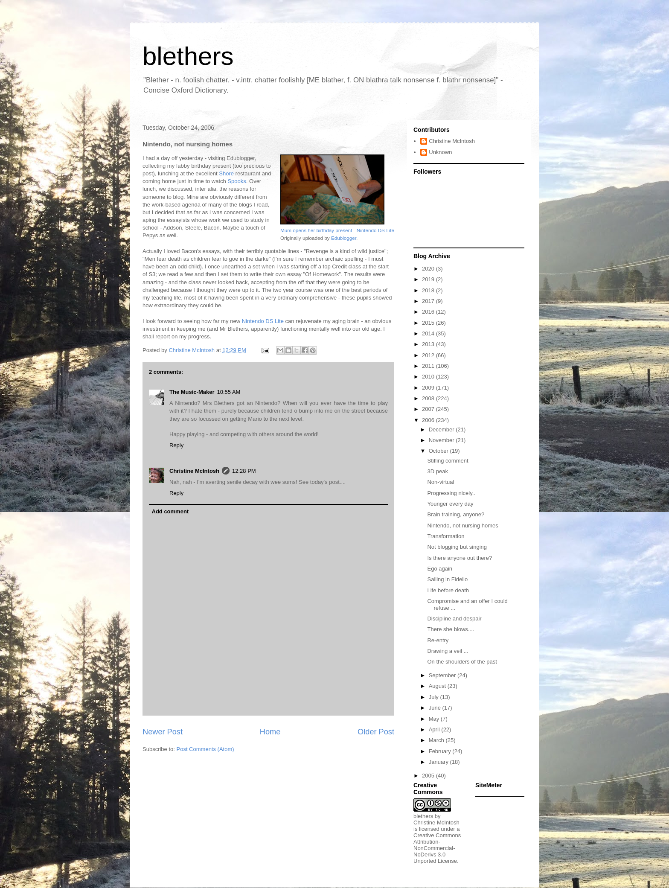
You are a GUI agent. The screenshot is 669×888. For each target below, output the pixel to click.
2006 (429, 420)
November (442, 440)
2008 (429, 398)
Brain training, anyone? (455, 514)
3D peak (437, 471)
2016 (429, 312)
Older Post (376, 732)
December (442, 429)
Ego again (439, 568)
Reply (176, 445)
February (441, 751)
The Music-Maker (191, 392)
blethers (188, 56)
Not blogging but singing (457, 547)
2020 (429, 268)
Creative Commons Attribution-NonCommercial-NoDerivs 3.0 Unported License (437, 848)
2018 (429, 290)
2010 (429, 376)
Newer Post (163, 732)
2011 (429, 366)
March (437, 740)
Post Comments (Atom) (205, 749)
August (438, 686)
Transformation (445, 536)
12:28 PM (244, 471)
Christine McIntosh (194, 471)
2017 (429, 301)
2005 (429, 775)
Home (270, 732)
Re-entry (437, 640)
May (435, 719)
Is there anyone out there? (459, 558)
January (439, 762)
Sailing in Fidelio (447, 579)
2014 (429, 333)
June (435, 708)
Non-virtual (440, 482)
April (435, 729)
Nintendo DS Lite (263, 321)
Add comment (170, 511)
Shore (226, 173)
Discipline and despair (454, 618)
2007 (429, 409)
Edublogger (343, 238)
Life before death (448, 590)
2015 (429, 323)
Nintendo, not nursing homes (462, 525)
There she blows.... (450, 629)
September (443, 675)
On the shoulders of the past (462, 661)
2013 (429, 344)
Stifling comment (447, 460)
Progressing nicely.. (451, 493)
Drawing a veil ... (447, 651)
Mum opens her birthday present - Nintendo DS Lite (337, 230)
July (434, 697)
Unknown (440, 152)
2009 (429, 387)
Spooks (236, 181)
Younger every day (450, 504)
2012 (429, 355)
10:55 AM (228, 392)
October (439, 451)
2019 (429, 279)
